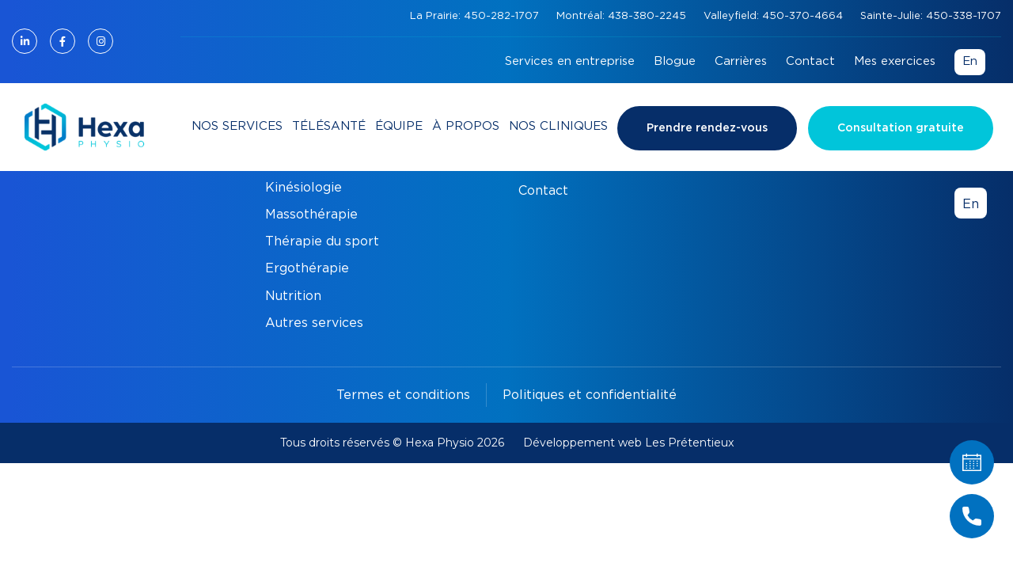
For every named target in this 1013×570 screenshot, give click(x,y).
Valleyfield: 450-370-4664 (775, 16)
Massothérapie (311, 214)
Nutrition (293, 296)
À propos (465, 126)
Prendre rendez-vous (707, 128)
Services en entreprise (570, 61)
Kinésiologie (303, 187)
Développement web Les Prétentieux (628, 442)
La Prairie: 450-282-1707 (476, 16)
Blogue (675, 61)
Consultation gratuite (900, 128)
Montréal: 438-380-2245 (622, 16)
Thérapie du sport (322, 241)
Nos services (237, 126)
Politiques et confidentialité (590, 395)
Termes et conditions (403, 395)
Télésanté (329, 126)
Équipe (399, 126)
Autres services (314, 323)
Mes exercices (894, 61)
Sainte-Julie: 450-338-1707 (930, 16)
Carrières (741, 61)
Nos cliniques (558, 126)
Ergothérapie (307, 268)
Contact (810, 61)
